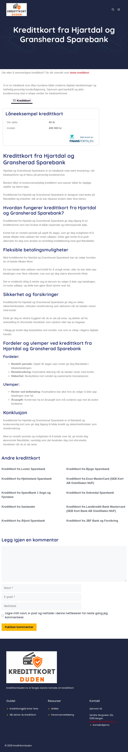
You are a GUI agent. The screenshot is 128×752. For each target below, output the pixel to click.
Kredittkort (22, 100)
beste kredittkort (79, 72)
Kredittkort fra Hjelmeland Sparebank (27, 478)
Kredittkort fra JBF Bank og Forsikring (92, 520)
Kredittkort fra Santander (18, 506)
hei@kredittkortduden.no (103, 721)
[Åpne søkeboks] (113, 10)
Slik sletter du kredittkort (23, 714)
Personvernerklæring (62, 714)
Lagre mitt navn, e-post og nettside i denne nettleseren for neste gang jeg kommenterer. (56, 615)
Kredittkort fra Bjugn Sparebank (87, 469)
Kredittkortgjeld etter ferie (24, 708)
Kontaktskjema (101, 725)
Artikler (55, 708)
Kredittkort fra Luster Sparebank (23, 469)
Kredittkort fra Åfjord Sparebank (23, 520)
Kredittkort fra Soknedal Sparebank (90, 492)
